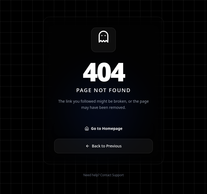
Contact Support (112, 175)
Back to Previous (103, 145)
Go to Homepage (104, 128)
